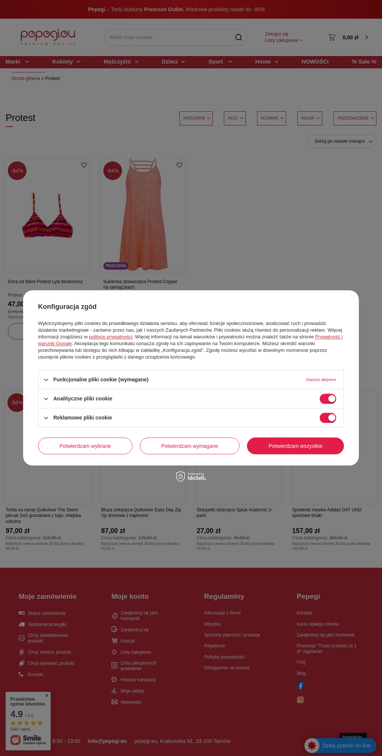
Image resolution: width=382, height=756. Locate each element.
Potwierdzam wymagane (189, 446)
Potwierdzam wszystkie (296, 446)
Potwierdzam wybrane (85, 446)
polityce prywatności (110, 337)
